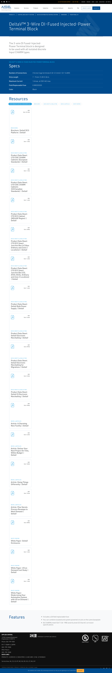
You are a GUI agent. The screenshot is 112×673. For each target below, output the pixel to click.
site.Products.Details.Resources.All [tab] (20, 104)
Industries (21, 657)
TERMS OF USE (24, 667)
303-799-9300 (10, 641)
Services (13, 657)
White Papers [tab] (77, 104)
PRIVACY (17, 667)
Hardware (64, 14)
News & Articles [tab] (65, 104)
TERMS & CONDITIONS (7, 667)
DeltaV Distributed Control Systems (47, 14)
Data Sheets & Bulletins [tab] (50, 104)
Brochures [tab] (37, 104)
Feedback (42, 657)
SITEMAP (31, 667)
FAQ (36, 657)
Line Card (30, 657)
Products (12, 14)
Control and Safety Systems (26, 14)
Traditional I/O (74, 14)
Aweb (36, 667)
